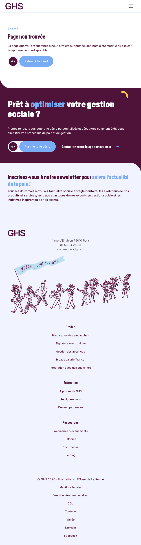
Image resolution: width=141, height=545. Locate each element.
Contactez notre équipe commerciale (91, 146)
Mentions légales (71, 487)
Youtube (70, 511)
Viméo (70, 519)
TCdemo (70, 439)
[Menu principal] (131, 6)
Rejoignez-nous (70, 399)
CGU (71, 503)
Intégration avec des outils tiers (70, 367)
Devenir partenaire (70, 407)
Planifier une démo (37, 146)
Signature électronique (71, 343)
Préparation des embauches (70, 335)
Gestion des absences (70, 351)
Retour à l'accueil (36, 61)
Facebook (70, 535)
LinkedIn (70, 527)
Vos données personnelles (70, 495)
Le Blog (70, 455)
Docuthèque (71, 447)
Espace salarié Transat (70, 359)
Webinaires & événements (71, 431)
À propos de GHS (71, 391)
